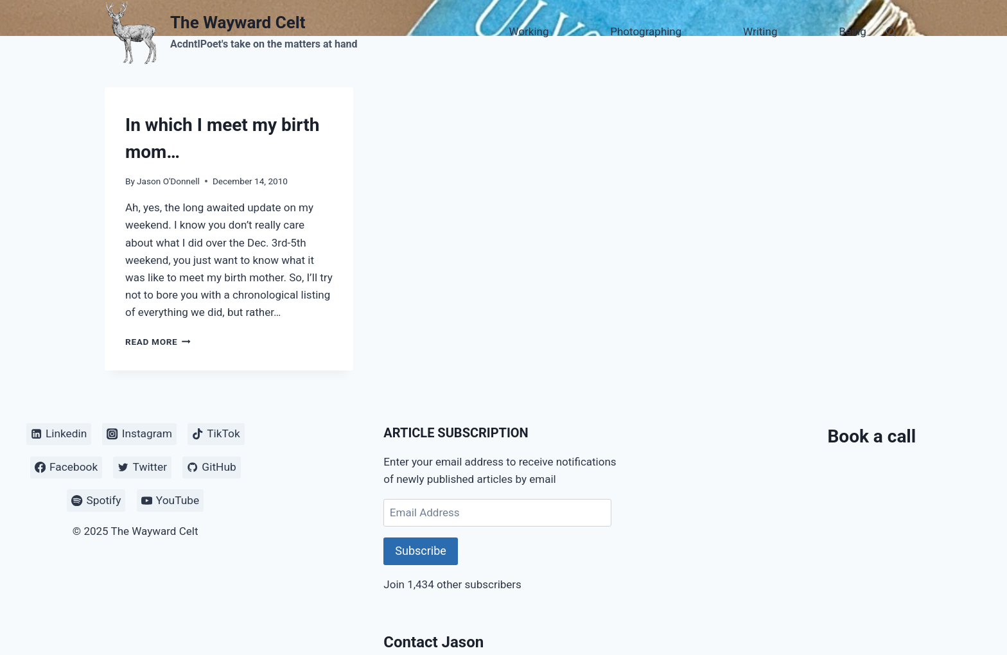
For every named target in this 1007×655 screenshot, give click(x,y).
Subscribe (420, 550)
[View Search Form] (890, 32)
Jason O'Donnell (168, 181)
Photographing (645, 31)
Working (529, 31)
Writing (760, 31)
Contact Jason (433, 642)
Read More (158, 341)
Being (852, 31)
